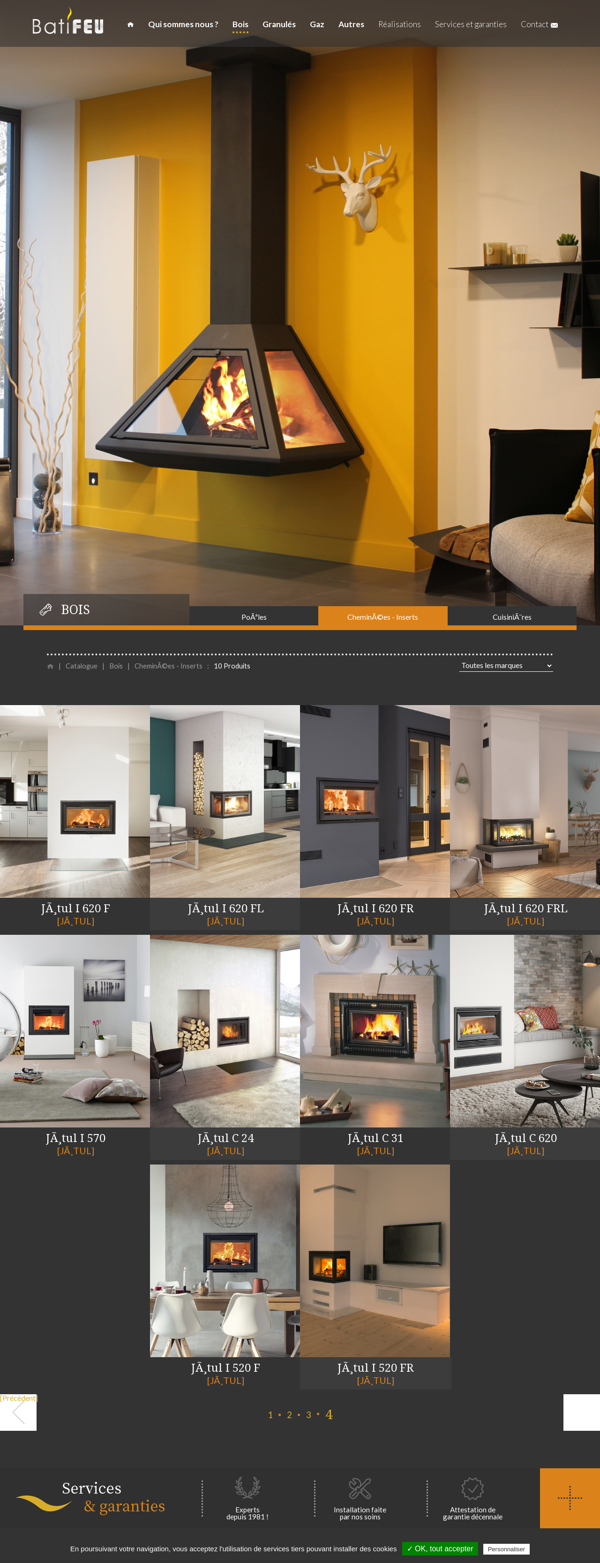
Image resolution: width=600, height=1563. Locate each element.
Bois (240, 24)
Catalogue (82, 666)
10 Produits (232, 666)
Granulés (279, 24)
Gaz (317, 24)
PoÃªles (254, 616)
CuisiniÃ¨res (512, 616)
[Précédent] (18, 1398)
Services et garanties (471, 24)
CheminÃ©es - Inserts (382, 616)
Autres (351, 24)
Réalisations (399, 24)
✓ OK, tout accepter (440, 1549)
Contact (539, 24)
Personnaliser (506, 1549)
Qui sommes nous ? (183, 24)
